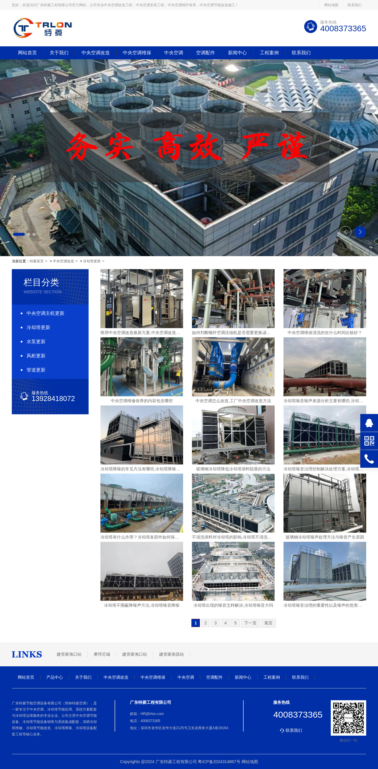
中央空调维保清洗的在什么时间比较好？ (325, 332)
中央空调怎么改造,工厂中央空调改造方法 (233, 400)
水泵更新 (36, 341)
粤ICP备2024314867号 (219, 761)
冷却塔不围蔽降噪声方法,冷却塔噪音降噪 (142, 605)
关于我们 (59, 52)
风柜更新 (36, 355)
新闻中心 (237, 52)
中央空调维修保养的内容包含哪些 (142, 400)
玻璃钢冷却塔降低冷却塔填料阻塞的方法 (233, 469)
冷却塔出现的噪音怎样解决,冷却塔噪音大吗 (233, 605)
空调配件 (205, 52)
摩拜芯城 (102, 654)
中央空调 (173, 52)
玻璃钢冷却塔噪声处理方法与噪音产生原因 (325, 537)
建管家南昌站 (171, 654)
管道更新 (36, 369)
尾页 (268, 623)
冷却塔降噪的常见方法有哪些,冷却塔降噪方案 (141, 469)
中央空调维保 (137, 52)
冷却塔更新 (92, 261)
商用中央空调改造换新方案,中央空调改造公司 (141, 332)
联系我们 (355, 5)
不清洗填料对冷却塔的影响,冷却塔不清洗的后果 (233, 537)
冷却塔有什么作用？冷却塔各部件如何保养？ (141, 537)
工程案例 (269, 52)
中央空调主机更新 (45, 313)
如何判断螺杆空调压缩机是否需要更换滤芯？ (233, 332)
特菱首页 (37, 261)
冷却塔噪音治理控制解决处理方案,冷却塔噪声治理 (325, 469)
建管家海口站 (69, 654)
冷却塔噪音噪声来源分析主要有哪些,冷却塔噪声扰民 (325, 400)
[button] (19, 234)
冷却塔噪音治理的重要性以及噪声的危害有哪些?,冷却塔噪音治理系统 (325, 605)
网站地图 (331, 5)
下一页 (250, 623)
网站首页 (27, 52)
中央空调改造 (96, 52)
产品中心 (54, 677)
